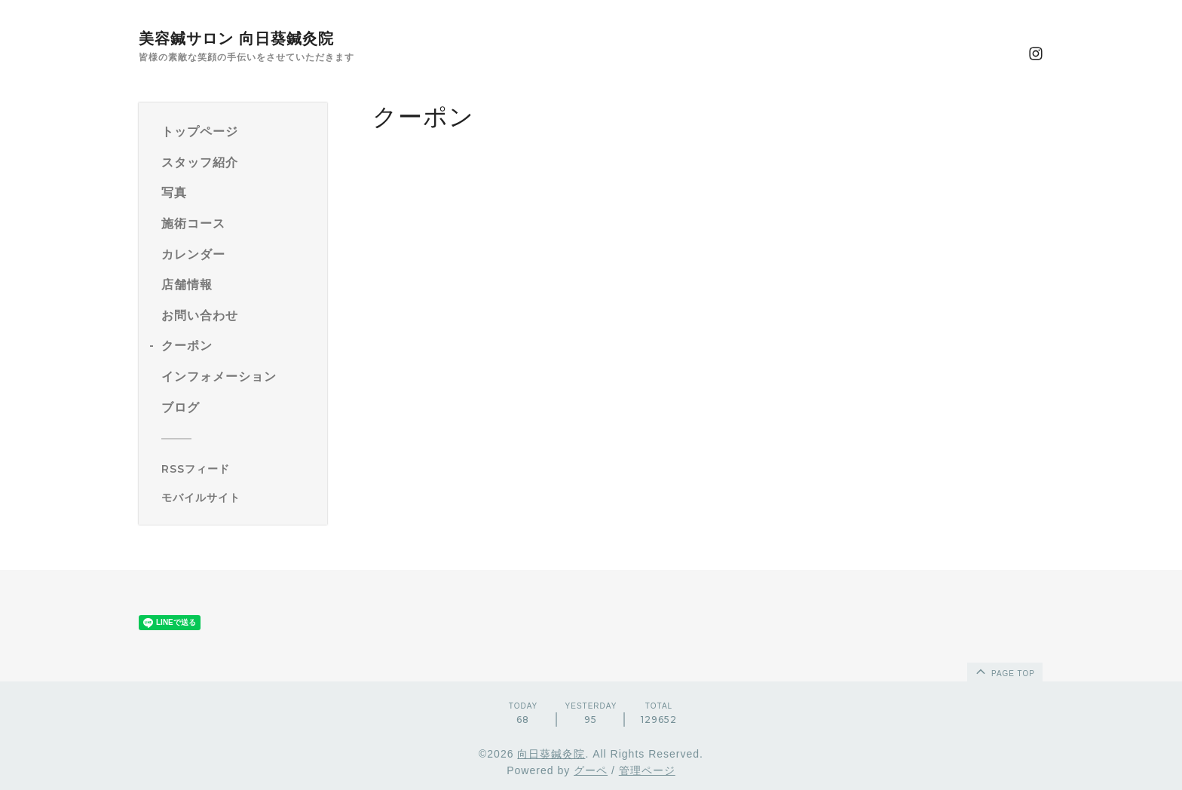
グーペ (591, 770)
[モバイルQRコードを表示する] (238, 497)
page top (1004, 670)
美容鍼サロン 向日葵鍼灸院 (236, 38)
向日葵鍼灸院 (551, 754)
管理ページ (647, 770)
